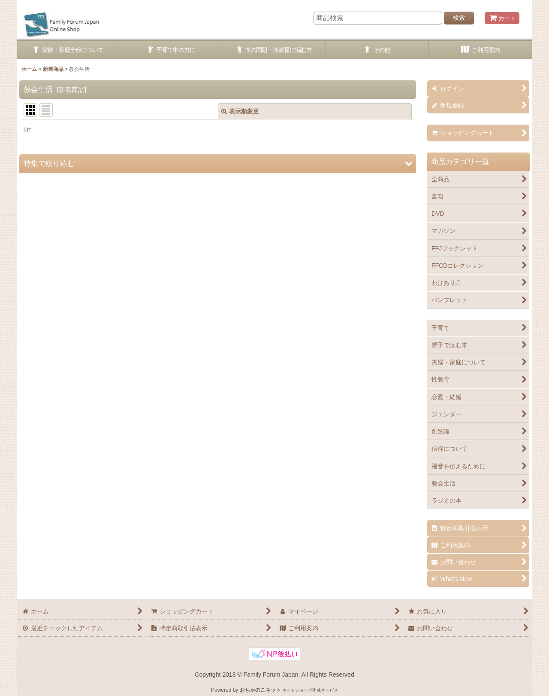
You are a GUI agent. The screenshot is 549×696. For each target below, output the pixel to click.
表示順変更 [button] (240, 111)
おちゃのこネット (260, 690)
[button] (217, 163)
